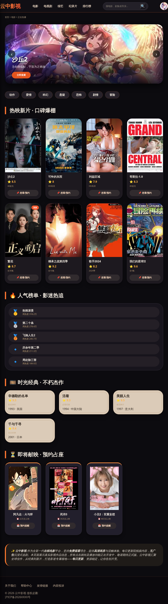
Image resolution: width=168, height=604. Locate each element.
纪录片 (73, 6)
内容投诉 (58, 585)
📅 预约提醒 (23, 525)
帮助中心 (26, 585)
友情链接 (42, 585)
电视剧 (48, 6)
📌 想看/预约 (23, 193)
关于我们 (10, 585)
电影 (35, 6)
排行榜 (87, 6)
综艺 (60, 6)
